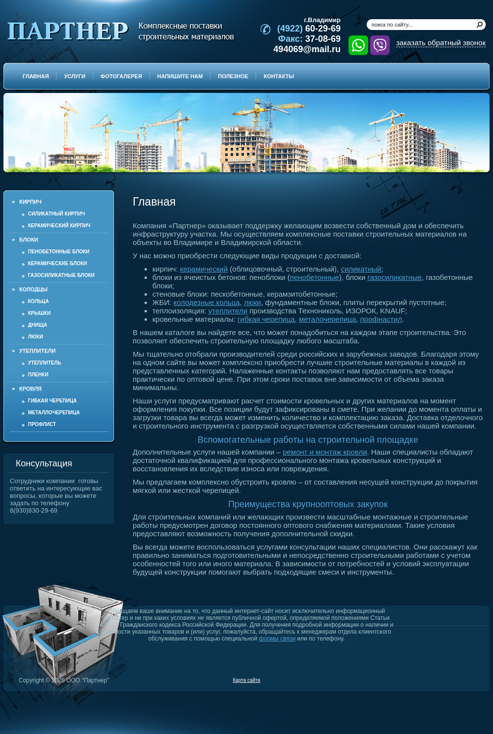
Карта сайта (247, 680)
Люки (35, 336)
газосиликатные (395, 277)
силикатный (361, 269)
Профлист (42, 424)
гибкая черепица (265, 319)
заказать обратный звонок (441, 42)
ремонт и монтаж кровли (325, 452)
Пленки (38, 374)
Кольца (38, 301)
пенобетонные (314, 277)
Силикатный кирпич (56, 213)
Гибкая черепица (52, 400)
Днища (37, 325)
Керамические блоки (57, 263)
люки (252, 302)
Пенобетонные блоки (58, 251)
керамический (204, 269)
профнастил (381, 319)
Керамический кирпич (59, 225)
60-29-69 (309, 28)
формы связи (277, 638)
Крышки (39, 313)
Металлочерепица (54, 412)
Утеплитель (44, 363)
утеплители (227, 310)
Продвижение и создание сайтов (462, 680)
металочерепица (327, 319)
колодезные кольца (207, 302)
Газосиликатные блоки (61, 275)
